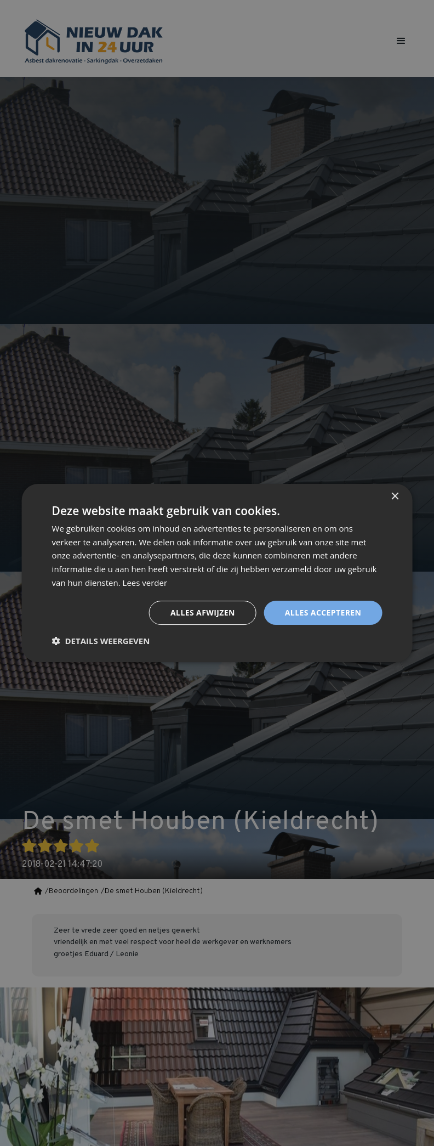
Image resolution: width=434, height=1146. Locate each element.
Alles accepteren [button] (323, 612)
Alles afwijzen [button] (202, 612)
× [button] (394, 497)
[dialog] (217, 573)
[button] (101, 641)
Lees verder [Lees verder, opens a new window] (145, 582)
